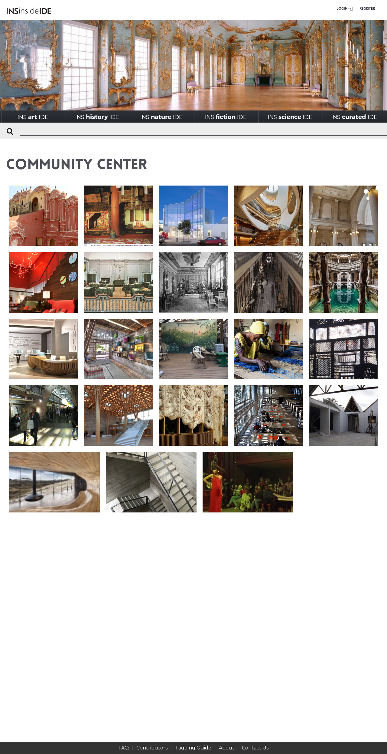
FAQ (124, 748)
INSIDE (33, 116)
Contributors (151, 748)
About (226, 748)
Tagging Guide (193, 748)
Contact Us (255, 748)
